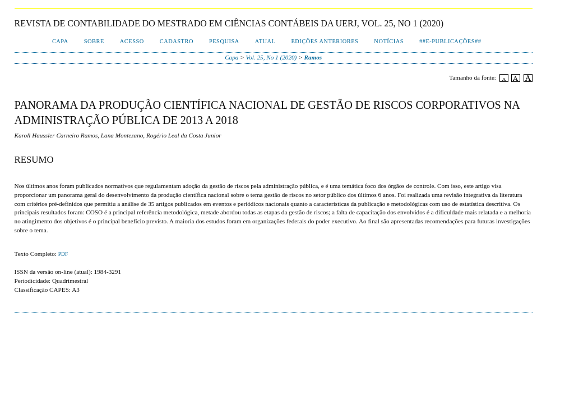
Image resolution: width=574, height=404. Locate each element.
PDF (63, 254)
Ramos (313, 57)
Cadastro (176, 41)
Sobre (94, 41)
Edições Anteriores (324, 41)
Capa (60, 41)
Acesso (132, 41)
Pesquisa (224, 41)
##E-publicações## (450, 41)
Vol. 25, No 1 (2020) (271, 57)
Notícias (389, 41)
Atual (265, 41)
